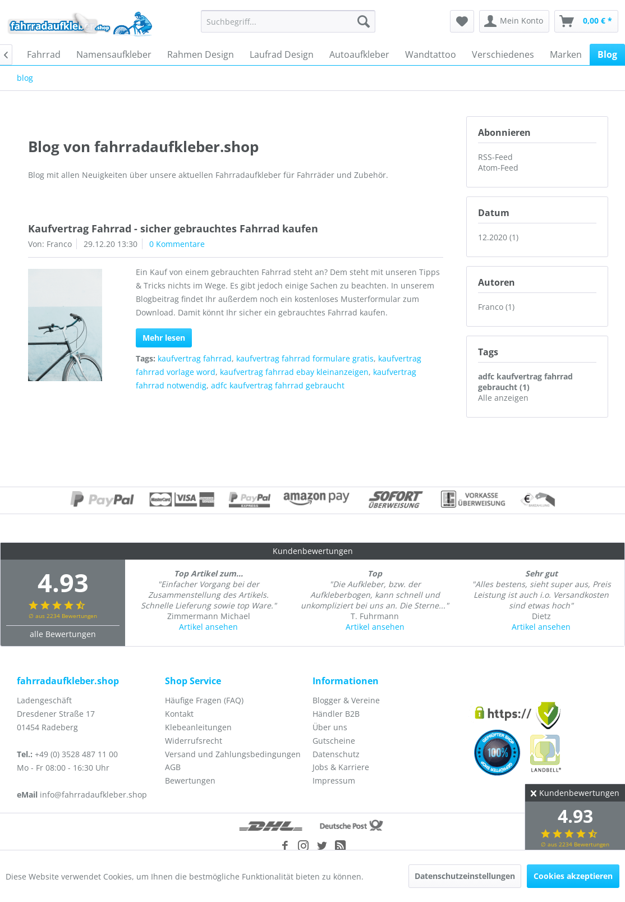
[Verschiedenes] (503, 54)
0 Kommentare (177, 244)
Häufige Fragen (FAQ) (204, 700)
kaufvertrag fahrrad (195, 358)
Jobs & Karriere (340, 767)
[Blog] (607, 54)
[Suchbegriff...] (288, 21)
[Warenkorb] (586, 21)
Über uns (329, 727)
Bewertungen (190, 780)
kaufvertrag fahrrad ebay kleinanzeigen (294, 372)
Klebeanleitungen (198, 727)
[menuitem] (288, 21)
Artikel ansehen (208, 626)
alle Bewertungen (63, 634)
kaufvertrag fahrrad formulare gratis (305, 358)
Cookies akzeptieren (573, 876)
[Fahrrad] (43, 54)
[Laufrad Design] (281, 54)
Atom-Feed (498, 167)
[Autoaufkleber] (359, 54)
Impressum (333, 780)
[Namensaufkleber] (113, 54)
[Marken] (566, 54)
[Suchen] (363, 21)
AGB (173, 767)
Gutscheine (333, 740)
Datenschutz (336, 754)
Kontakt (179, 713)
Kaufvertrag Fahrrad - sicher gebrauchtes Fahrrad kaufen (173, 228)
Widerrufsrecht (193, 740)
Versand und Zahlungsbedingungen (233, 754)
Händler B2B (336, 713)
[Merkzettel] (462, 21)
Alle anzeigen (503, 397)
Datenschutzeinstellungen (465, 876)
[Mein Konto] (514, 21)
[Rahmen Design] (200, 54)
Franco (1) (496, 306)
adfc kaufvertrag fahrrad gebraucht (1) (525, 381)
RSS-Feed (495, 157)
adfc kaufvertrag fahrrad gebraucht (277, 385)
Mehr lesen (164, 337)
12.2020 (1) (498, 237)
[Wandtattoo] (430, 54)
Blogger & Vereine (346, 700)
